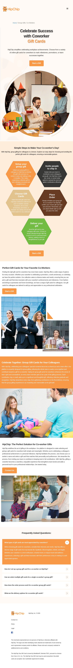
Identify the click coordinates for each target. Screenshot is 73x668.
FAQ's (13, 624)
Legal (12, 628)
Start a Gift (36, 63)
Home (15, 23)
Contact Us (9, 470)
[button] (67, 9)
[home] (11, 9)
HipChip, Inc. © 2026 (34, 613)
